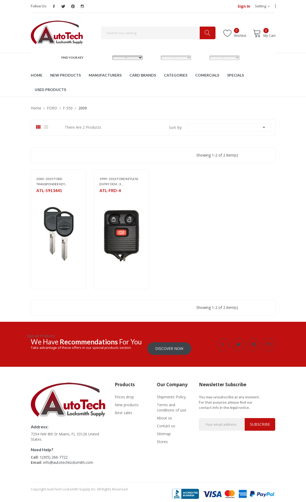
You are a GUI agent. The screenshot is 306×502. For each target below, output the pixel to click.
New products (127, 400)
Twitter (63, 6)
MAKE (105, 57)
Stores (162, 437)
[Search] (158, 33)
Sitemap (164, 429)
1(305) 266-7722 (54, 453)
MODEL (154, 57)
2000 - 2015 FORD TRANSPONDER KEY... (51, 181)
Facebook (54, 6)
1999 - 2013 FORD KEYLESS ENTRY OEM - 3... (118, 181)
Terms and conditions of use (171, 403)
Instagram (82, 6)
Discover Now (169, 344)
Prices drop (124, 392)
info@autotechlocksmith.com (68, 458)
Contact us (166, 421)
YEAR (202, 57)
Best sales (123, 408)
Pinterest (73, 6)
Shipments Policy (171, 392)
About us (164, 413)
